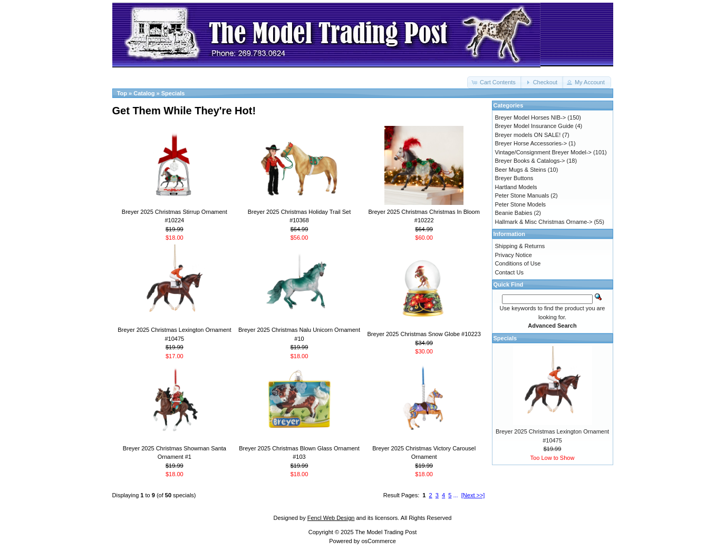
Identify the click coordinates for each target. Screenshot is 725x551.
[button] (494, 82)
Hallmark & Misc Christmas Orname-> (544, 222)
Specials (173, 93)
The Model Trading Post (386, 532)
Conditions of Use (518, 263)
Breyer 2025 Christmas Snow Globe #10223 (424, 334)
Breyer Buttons (514, 178)
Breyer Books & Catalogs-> (530, 161)
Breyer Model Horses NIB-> (530, 117)
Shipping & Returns (520, 246)
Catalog (143, 93)
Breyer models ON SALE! (528, 135)
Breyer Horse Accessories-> (531, 143)
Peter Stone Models (520, 204)
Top (122, 93)
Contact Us (509, 272)
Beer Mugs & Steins (520, 169)
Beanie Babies (514, 213)
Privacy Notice (513, 255)
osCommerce (378, 541)
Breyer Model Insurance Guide (534, 126)
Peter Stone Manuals (522, 195)
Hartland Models (516, 187)
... (455, 495)
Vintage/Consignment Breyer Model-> (543, 152)
